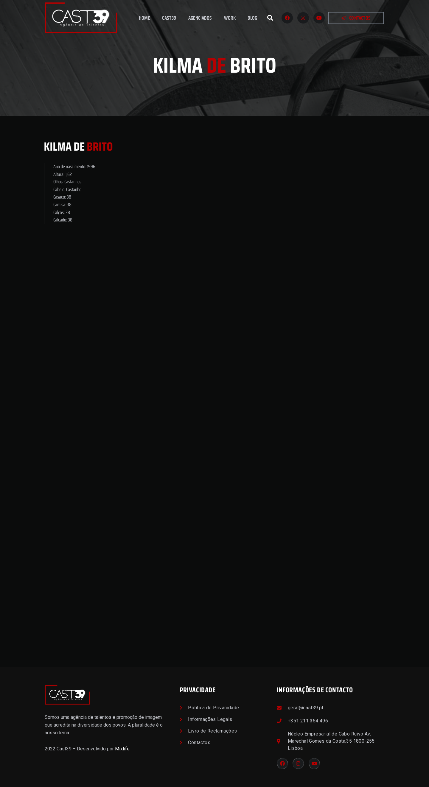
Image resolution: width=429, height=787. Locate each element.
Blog (252, 18)
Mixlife (122, 749)
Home (144, 18)
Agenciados (200, 18)
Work (230, 18)
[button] (270, 18)
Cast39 (169, 18)
